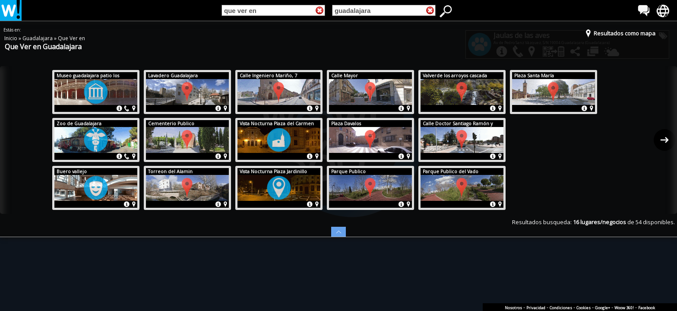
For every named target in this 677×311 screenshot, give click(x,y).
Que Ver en (71, 38)
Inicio (11, 38)
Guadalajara (38, 38)
